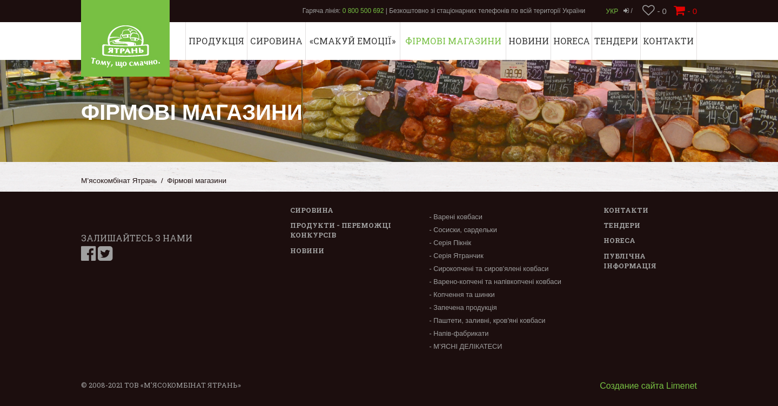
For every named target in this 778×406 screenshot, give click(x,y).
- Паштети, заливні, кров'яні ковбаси (487, 320)
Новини (528, 40)
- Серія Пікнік (450, 243)
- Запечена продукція (463, 307)
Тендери (616, 40)
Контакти (668, 40)
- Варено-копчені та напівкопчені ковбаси (495, 282)
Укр (612, 11)
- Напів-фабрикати (458, 333)
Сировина (276, 40)
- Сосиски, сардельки (463, 230)
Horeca (571, 40)
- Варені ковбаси (455, 217)
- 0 (654, 11)
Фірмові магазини (453, 40)
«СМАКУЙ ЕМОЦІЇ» (352, 40)
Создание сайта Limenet (648, 385)
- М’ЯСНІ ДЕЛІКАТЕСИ (465, 346)
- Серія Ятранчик (456, 256)
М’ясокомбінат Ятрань (119, 181)
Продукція (216, 40)
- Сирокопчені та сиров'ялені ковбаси (488, 269)
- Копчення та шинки (461, 294)
